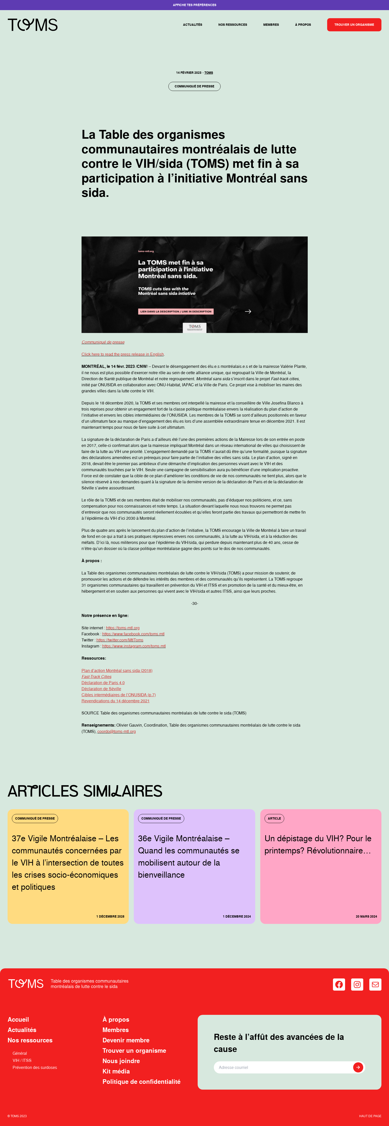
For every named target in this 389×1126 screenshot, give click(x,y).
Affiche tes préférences (194, 5)
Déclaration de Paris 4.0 (103, 682)
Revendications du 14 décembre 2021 (116, 701)
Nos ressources (232, 24)
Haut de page (370, 1116)
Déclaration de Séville (101, 688)
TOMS (208, 72)
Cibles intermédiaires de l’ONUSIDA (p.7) (119, 695)
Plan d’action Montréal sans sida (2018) (117, 670)
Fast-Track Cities (96, 676)
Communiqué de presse (194, 86)
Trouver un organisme (354, 24)
